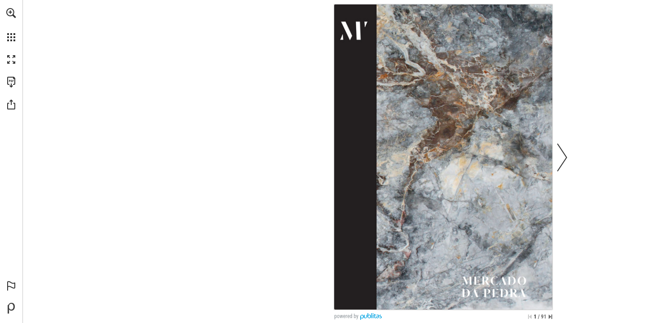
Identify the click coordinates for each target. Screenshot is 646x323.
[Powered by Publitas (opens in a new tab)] (11, 308)
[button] (11, 13)
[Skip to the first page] (530, 316)
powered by (346, 316)
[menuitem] (11, 24)
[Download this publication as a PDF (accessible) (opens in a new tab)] (11, 82)
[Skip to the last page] (550, 316)
